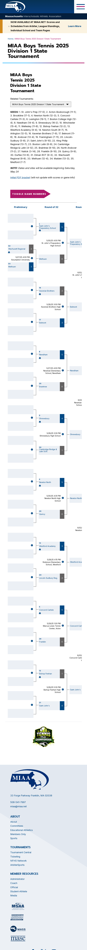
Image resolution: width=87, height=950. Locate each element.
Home (10, 39)
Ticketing (15, 856)
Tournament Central (20, 852)
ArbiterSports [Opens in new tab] (17, 865)
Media (13, 895)
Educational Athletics (21, 830)
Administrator (17, 879)
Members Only (18, 834)
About (13, 821)
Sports (13, 838)
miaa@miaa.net (18, 806)
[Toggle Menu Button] (80, 6)
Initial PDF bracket (20, 177)
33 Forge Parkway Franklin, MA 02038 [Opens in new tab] (31, 795)
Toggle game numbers (29, 194)
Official (14, 887)
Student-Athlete (18, 891)
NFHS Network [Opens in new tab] (18, 860)
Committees (16, 826)
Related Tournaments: (22, 98)
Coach (13, 883)
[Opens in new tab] (18, 906)
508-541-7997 (18, 802)
